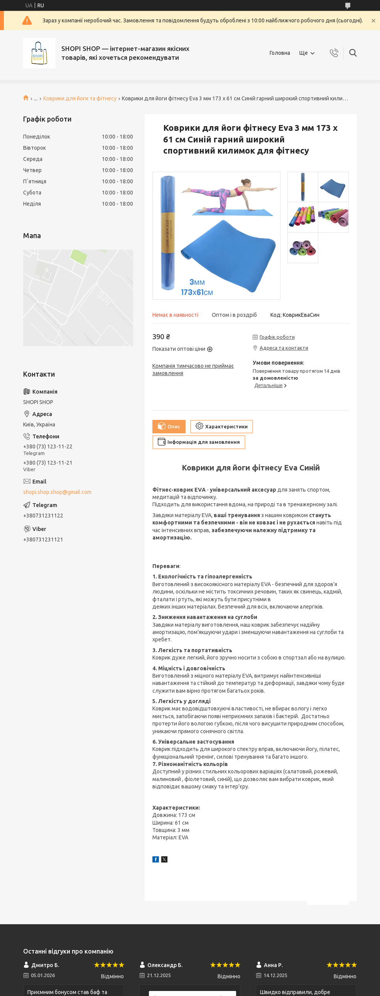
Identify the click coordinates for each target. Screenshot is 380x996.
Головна (280, 53)
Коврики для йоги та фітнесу (80, 98)
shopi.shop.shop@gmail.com (57, 492)
